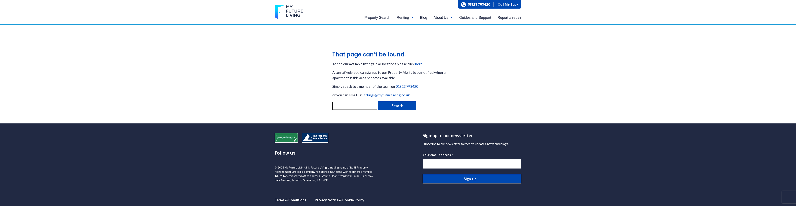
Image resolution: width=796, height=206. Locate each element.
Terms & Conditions (290, 200)
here (418, 64)
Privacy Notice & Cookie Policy (339, 200)
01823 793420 (479, 4)
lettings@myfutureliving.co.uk (386, 95)
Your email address (438, 155)
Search (397, 105)
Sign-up (470, 178)
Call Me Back (508, 4)
